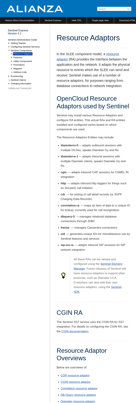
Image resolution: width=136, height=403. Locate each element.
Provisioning (17, 76)
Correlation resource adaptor (79, 388)
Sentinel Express (53, 20)
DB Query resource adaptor (78, 395)
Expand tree (26, 88)
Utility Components (22, 61)
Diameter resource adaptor (78, 401)
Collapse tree (13, 88)
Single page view (100, 20)
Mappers (17, 68)
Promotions (19, 65)
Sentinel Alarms (18, 80)
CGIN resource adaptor (76, 382)
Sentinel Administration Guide (22, 39)
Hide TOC (76, 20)
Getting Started (18, 43)
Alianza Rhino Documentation (19, 20)
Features (17, 57)
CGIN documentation (74, 331)
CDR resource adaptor (75, 375)
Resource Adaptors (22, 53)
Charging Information (21, 83)
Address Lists (20, 72)
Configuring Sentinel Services (25, 46)
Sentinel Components (21, 50)
